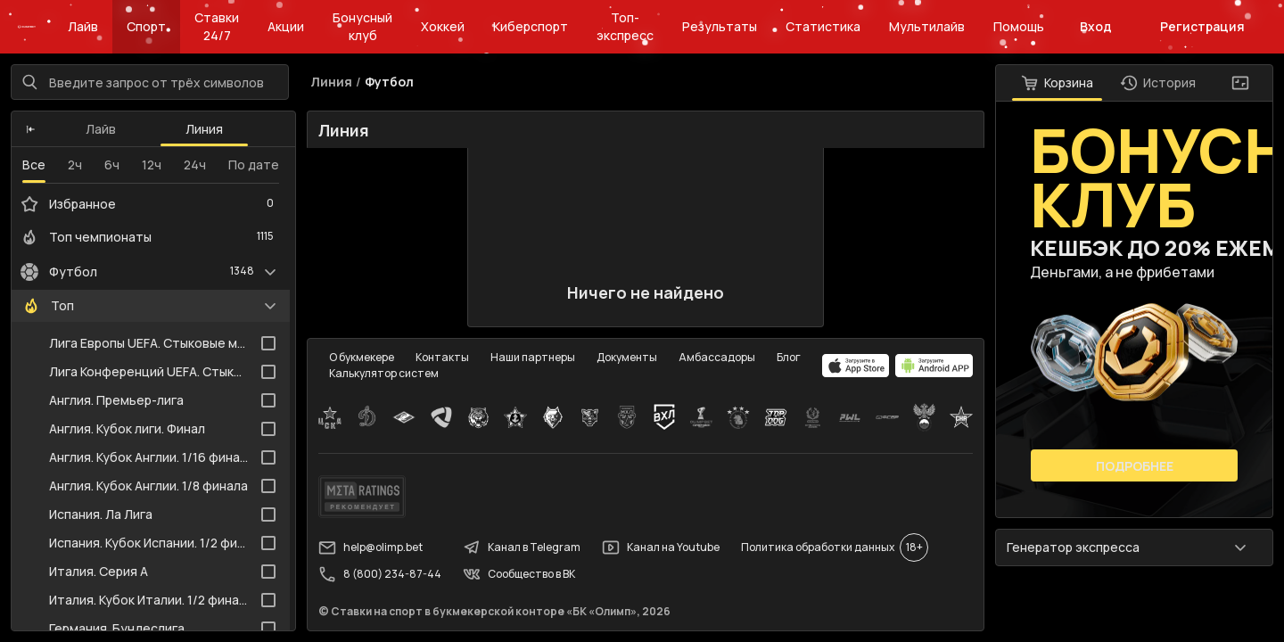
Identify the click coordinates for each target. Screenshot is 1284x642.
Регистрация (1202, 26)
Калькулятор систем (384, 373)
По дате (253, 164)
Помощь (1018, 26)
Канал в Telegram (521, 547)
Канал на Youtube (661, 547)
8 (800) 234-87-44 (379, 574)
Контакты (442, 357)
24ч (195, 164)
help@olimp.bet (370, 547)
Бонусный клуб (362, 26)
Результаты (719, 26)
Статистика (823, 26)
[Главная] (27, 26)
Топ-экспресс (625, 26)
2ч (75, 164)
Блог (789, 357)
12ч (151, 164)
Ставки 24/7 (216, 26)
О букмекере (361, 357)
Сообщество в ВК (519, 574)
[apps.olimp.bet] (856, 365)
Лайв (83, 26)
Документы (627, 357)
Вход (1096, 26)
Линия (204, 128)
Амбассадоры (717, 357)
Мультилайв (927, 26)
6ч (111, 164)
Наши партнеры (532, 357)
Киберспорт (530, 26)
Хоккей (443, 26)
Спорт (146, 26)
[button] (31, 129)
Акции (286, 26)
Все (33, 164)
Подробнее (1134, 465)
